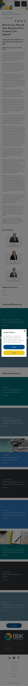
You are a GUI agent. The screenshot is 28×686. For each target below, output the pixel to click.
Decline (14, 353)
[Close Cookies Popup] (24, 331)
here (20, 342)
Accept (14, 347)
